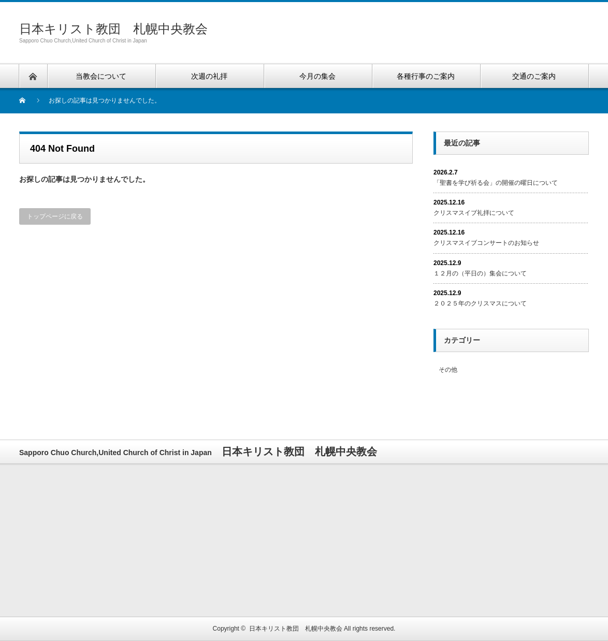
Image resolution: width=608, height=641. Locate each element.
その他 (448, 369)
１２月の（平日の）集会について (480, 273)
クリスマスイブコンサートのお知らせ (486, 242)
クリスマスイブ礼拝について (473, 212)
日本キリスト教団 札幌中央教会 (113, 29)
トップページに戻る (55, 216)
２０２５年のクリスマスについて (480, 303)
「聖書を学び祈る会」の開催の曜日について (495, 182)
